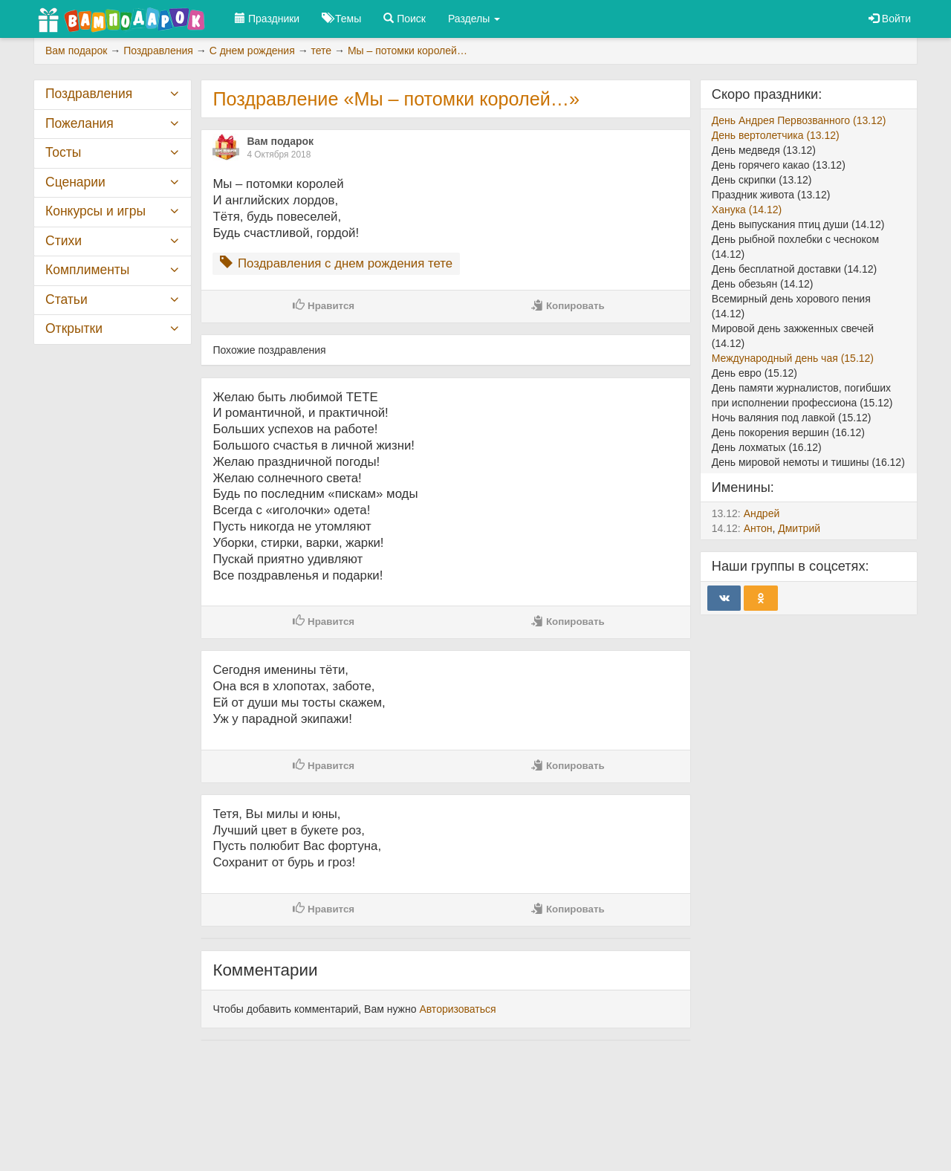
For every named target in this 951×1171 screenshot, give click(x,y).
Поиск (404, 19)
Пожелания (79, 123)
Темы (341, 19)
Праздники (267, 19)
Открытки (74, 328)
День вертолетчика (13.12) (776, 135)
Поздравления (88, 93)
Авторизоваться (457, 1009)
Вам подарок (280, 141)
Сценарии (75, 182)
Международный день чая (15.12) (793, 358)
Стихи (63, 240)
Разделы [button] (474, 19)
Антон (758, 528)
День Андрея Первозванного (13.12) (799, 120)
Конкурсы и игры (95, 211)
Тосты (63, 152)
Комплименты (87, 269)
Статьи (66, 299)
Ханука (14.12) (747, 209)
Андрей (762, 513)
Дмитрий (799, 528)
